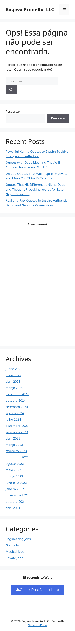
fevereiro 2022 (16, 482)
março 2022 (14, 476)
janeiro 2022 (15, 489)
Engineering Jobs (18, 539)
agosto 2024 (15, 413)
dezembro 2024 (17, 394)
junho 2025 (14, 369)
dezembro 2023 (17, 426)
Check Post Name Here (37, 590)
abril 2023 (13, 438)
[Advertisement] (38, 283)
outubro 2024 (16, 400)
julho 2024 (13, 419)
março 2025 (14, 388)
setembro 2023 (17, 432)
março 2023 (14, 444)
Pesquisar (13, 111)
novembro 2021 (17, 495)
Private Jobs (14, 558)
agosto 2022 (15, 463)
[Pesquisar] (11, 89)
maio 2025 (13, 375)
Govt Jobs (13, 545)
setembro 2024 (17, 407)
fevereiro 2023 (16, 451)
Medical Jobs (15, 551)
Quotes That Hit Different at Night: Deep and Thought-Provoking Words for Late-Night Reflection (35, 189)
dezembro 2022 (17, 457)
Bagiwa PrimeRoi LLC (30, 9)
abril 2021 (13, 508)
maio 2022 (13, 470)
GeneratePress (37, 625)
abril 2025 (13, 381)
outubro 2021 (16, 501)
